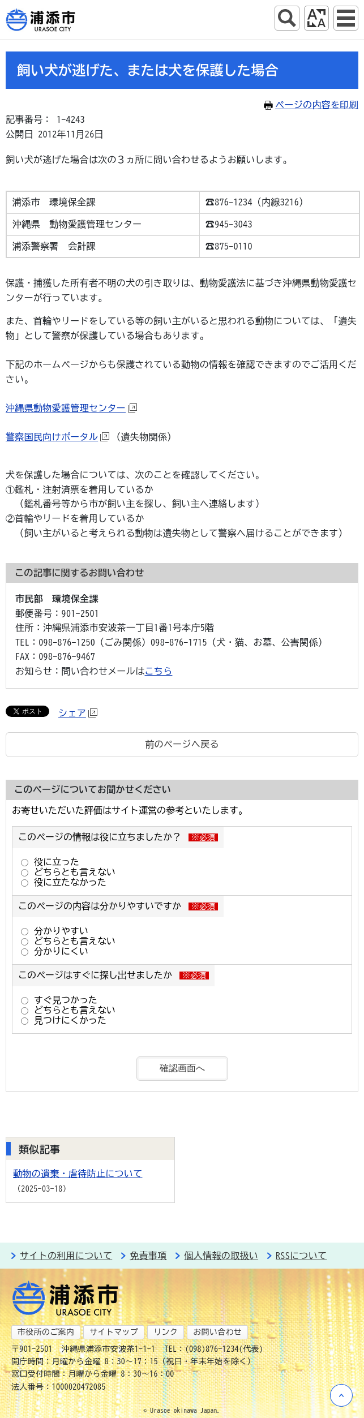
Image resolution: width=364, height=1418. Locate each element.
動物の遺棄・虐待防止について (77, 1173)
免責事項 (148, 1255)
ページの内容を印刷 (311, 104)
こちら (159, 671)
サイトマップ (113, 1332)
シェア (77, 712)
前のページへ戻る (182, 744)
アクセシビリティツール (316, 18)
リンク (165, 1332)
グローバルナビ (345, 18)
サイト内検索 (287, 18)
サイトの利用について (66, 1255)
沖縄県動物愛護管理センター (71, 407)
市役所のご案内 (46, 1332)
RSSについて (301, 1255)
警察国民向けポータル (57, 436)
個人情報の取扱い (221, 1255)
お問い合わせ (217, 1332)
